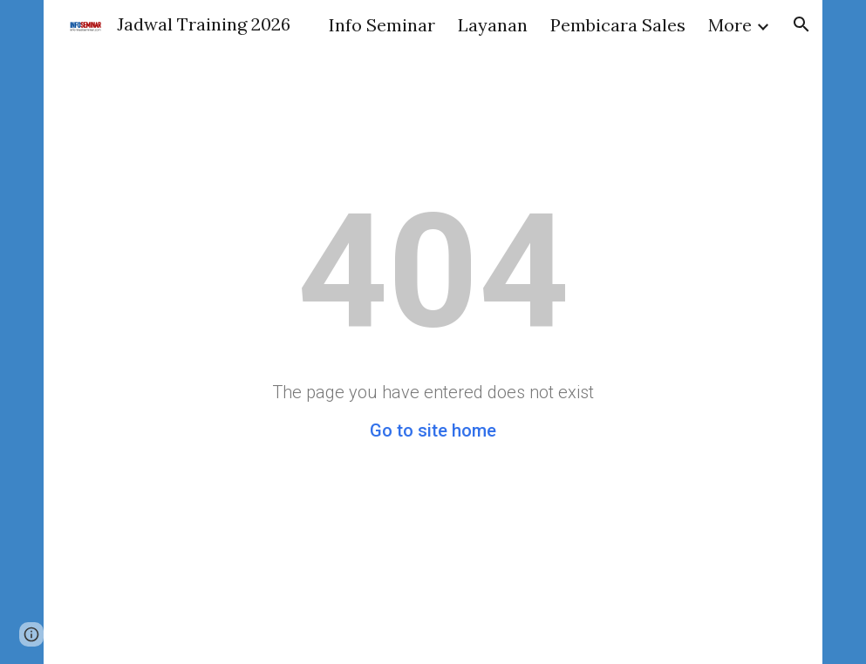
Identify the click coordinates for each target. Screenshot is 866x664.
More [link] (730, 25)
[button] (801, 24)
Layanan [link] (493, 25)
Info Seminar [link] (382, 25)
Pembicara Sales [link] (617, 25)
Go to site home (433, 430)
